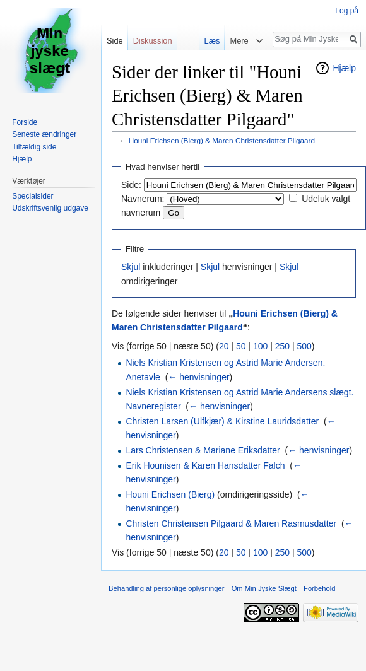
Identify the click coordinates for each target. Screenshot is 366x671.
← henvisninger (198, 377)
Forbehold (319, 588)
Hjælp (344, 68)
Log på (346, 10)
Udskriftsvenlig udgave (50, 208)
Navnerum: (142, 199)
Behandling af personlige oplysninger (166, 588)
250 (282, 346)
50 (241, 346)
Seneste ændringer (44, 134)
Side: (131, 185)
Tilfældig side (34, 147)
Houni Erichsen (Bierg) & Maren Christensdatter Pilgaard (222, 140)
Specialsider (32, 196)
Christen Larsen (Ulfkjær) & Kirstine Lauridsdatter (222, 421)
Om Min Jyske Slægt (264, 588)
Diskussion (152, 40)
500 (304, 346)
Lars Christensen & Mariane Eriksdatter (203, 450)
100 (260, 346)
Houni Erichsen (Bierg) (170, 494)
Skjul (130, 267)
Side (115, 40)
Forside (24, 122)
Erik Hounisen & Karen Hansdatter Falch (205, 465)
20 (224, 346)
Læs (209, 40)
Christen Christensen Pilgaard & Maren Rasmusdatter (231, 523)
